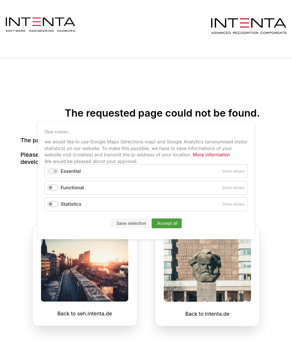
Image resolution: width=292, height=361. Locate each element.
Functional (72, 187)
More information (210, 155)
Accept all (167, 223)
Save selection (131, 223)
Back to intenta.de (207, 314)
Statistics (71, 204)
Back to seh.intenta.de (84, 314)
